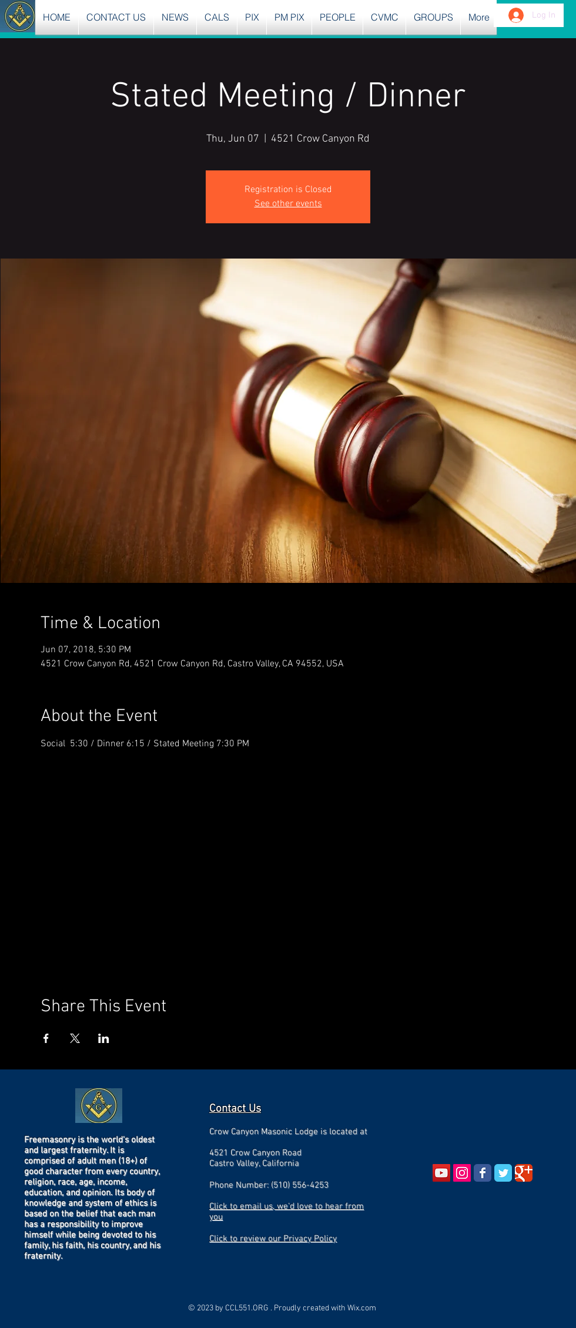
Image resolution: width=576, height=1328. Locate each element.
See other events (288, 204)
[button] (175, 17)
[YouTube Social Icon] (441, 1173)
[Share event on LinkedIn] (103, 1038)
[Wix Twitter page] (503, 1173)
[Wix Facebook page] (482, 1173)
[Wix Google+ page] (524, 1173)
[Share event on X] (75, 1038)
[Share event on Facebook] (46, 1038)
